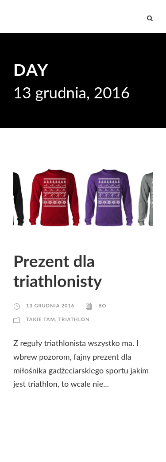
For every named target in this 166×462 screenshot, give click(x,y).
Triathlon (74, 319)
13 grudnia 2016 (50, 305)
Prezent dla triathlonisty (57, 270)
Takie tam (40, 319)
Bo (102, 305)
